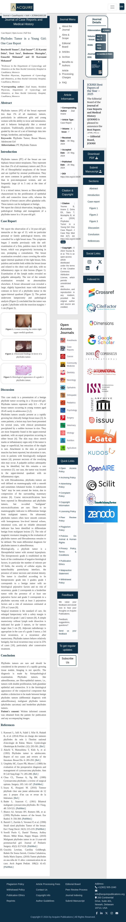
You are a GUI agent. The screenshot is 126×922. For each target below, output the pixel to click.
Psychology (67, 410)
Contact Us (41, 889)
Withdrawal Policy (16, 889)
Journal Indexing (73, 895)
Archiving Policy (68, 477)
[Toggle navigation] (112, 7)
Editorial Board (73, 884)
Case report (94, 201)
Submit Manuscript (74, 901)
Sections (94, 181)
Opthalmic (67, 387)
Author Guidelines (45, 901)
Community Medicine (67, 364)
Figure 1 (93, 208)
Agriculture (67, 447)
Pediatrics (67, 402)
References (94, 241)
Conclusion (93, 234)
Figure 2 (93, 214)
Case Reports (67, 348)
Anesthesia (67, 340)
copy (63, 242)
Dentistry (67, 372)
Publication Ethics (16, 895)
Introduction (94, 195)
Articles (66, 52)
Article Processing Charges (68, 74)
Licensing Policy (68, 511)
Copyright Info (43, 895)
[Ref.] (42, 746)
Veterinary (67, 425)
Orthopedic (67, 395)
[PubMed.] (38, 784)
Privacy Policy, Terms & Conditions (67, 551)
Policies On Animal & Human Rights (67, 539)
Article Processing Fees (48, 884)
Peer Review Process (76, 889)
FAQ (64, 82)
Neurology (67, 380)
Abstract (93, 188)
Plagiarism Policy (15, 884)
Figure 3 (93, 221)
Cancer (66, 356)
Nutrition (67, 440)
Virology (67, 432)
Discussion (93, 228)
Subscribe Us (67, 660)
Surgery (67, 417)
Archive (66, 57)
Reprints (11, 901)
